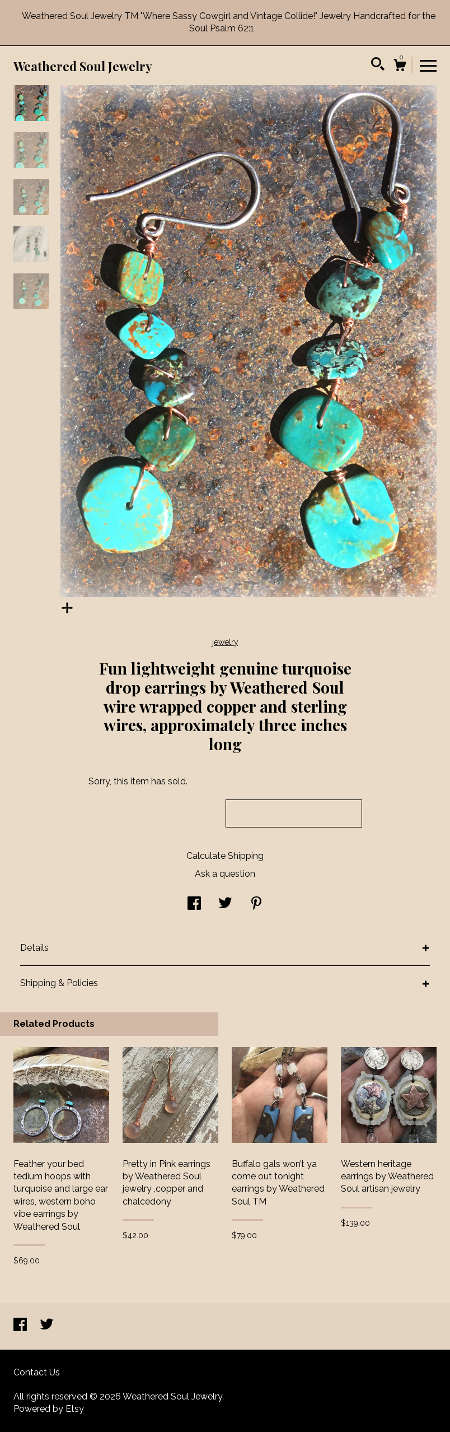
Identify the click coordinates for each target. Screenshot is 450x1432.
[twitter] (46, 1326)
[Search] (378, 65)
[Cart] (399, 66)
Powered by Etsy (48, 1408)
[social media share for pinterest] (256, 904)
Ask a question (225, 873)
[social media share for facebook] (194, 904)
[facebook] (21, 1326)
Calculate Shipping (225, 855)
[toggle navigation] (428, 65)
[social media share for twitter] (225, 904)
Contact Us (36, 1372)
